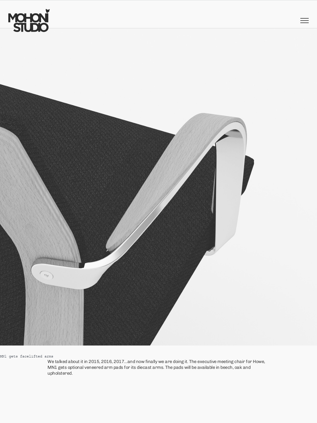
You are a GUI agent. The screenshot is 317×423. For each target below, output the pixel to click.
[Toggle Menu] (304, 20)
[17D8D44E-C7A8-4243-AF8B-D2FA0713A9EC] (158, 187)
